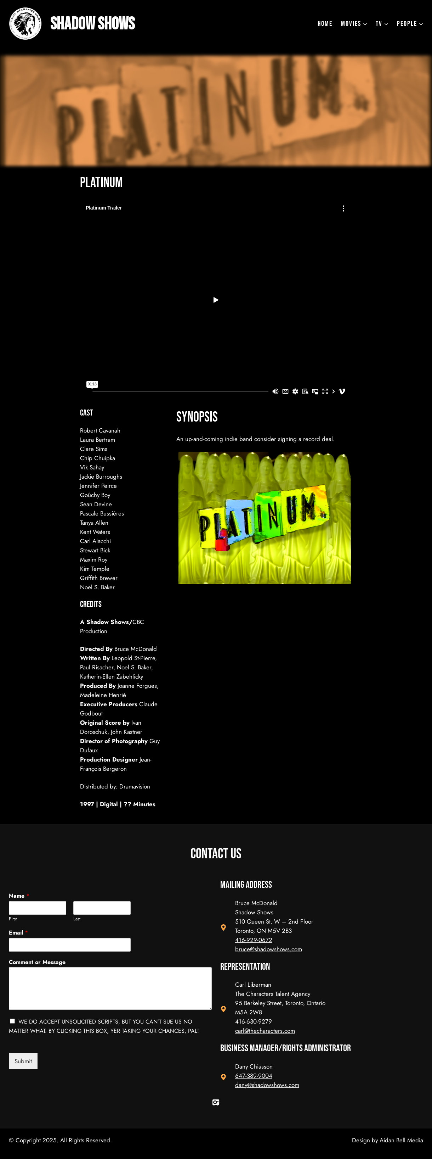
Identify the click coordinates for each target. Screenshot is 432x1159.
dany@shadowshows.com (267, 1085)
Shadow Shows (99, 23)
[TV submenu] (382, 24)
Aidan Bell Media (401, 1140)
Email (18, 933)
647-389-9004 (253, 1075)
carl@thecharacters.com (265, 1030)
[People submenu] (410, 24)
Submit (23, 1061)
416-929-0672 (253, 940)
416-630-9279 (253, 1021)
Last (76, 919)
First (13, 919)
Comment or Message (37, 962)
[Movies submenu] (354, 24)
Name (19, 896)
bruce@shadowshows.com (268, 949)
